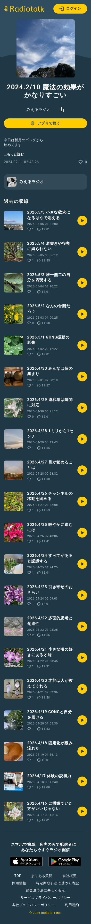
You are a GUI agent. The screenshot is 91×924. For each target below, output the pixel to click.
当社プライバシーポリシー (33, 905)
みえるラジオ (38, 109)
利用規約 (72, 905)
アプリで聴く (45, 123)
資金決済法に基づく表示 (45, 890)
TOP (17, 876)
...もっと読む (14, 154)
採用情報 (19, 883)
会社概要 (69, 876)
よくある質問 (42, 876)
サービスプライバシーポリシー (45, 898)
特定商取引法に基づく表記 (57, 883)
